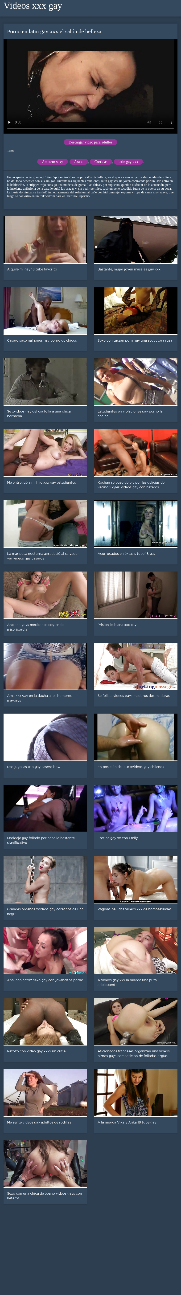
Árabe (78, 162)
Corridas (101, 162)
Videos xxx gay (33, 5)
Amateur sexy (52, 162)
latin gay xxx (128, 162)
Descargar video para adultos (90, 142)
